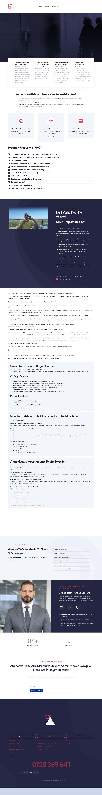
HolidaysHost (63, 780)
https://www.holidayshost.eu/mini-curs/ (19, 352)
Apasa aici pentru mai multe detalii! (19, 408)
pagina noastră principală (29, 483)
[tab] (60, 228)
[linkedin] (34, 772)
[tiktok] (27, 772)
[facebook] (21, 772)
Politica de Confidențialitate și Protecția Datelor (48, 743)
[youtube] (31, 772)
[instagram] (24, 772)
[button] (51, 154)
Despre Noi (68, 740)
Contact (68, 743)
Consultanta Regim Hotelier (15, 740)
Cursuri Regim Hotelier (13, 743)
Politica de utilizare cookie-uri (44, 746)
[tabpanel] (73, 250)
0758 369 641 (51, 764)
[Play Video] (28, 217)
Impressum (39, 740)
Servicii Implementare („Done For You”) (17, 749)
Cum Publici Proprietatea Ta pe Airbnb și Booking (22, 326)
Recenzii (10, 752)
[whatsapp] (37, 772)
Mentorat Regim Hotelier (14, 746)
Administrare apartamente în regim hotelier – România (33, 505)
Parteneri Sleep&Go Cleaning (15, 755)
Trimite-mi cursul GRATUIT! (36, 690)
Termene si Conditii (41, 749)
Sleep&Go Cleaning (88, 310)
